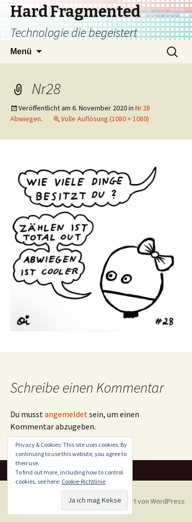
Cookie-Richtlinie (83, 481)
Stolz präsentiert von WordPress (134, 501)
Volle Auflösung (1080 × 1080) (105, 118)
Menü (21, 51)
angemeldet (66, 414)
